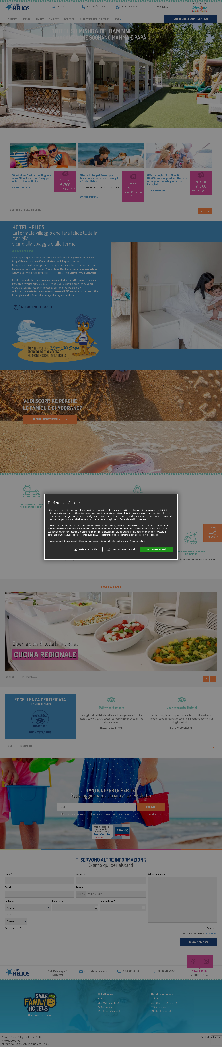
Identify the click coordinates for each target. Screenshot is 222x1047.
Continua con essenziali (121, 549)
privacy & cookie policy (133, 541)
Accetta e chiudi (156, 549)
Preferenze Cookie (85, 549)
